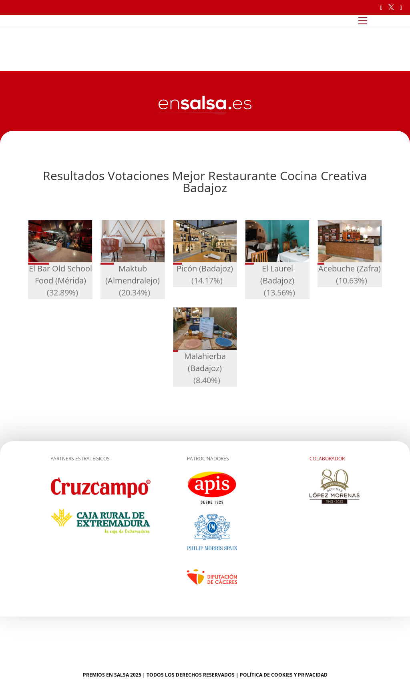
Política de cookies (266, 674)
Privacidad (313, 674)
